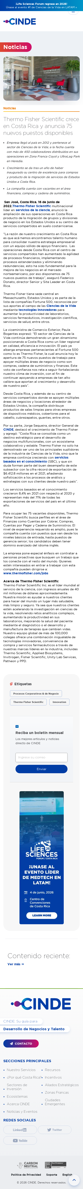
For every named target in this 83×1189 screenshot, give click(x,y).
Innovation (59, 702)
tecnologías (28, 310)
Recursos (52, 1070)
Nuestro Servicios (21, 1070)
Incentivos (53, 1077)
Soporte (51, 1174)
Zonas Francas (57, 1092)
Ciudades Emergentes (55, 1102)
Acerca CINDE (18, 1104)
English (67, 1174)
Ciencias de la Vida (61, 306)
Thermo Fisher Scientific (31, 206)
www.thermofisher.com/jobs (25, 573)
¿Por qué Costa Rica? (24, 1077)
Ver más (14, 964)
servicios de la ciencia (33, 210)
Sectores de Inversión (17, 1087)
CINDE (8, 429)
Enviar (41, 769)
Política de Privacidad (26, 1174)
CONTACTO (21, 1043)
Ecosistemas (17, 1096)
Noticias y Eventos (22, 1111)
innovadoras (48, 310)
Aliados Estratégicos (62, 1085)
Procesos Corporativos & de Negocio (36, 693)
